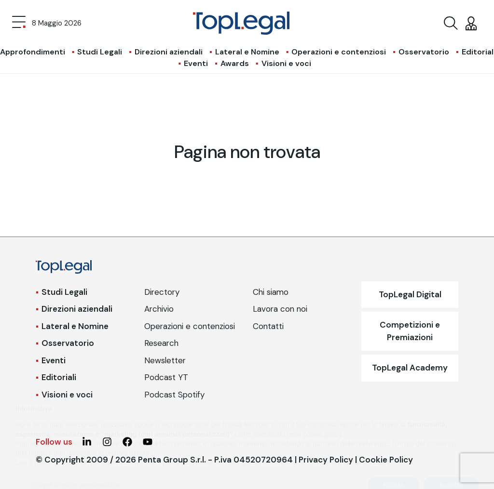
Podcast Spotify (174, 394)
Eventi (196, 63)
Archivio (159, 309)
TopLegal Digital (410, 294)
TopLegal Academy (410, 367)
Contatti (268, 326)
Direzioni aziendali (169, 52)
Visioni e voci (286, 63)
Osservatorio (423, 52)
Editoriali (58, 377)
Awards (234, 63)
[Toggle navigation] (19, 23)
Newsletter (165, 360)
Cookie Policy (386, 459)
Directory (161, 292)
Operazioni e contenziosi (338, 52)
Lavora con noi (280, 309)
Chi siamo (270, 292)
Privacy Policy (326, 459)
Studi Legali (99, 52)
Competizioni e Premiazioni (410, 331)
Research (161, 343)
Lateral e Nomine (247, 52)
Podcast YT (166, 377)
